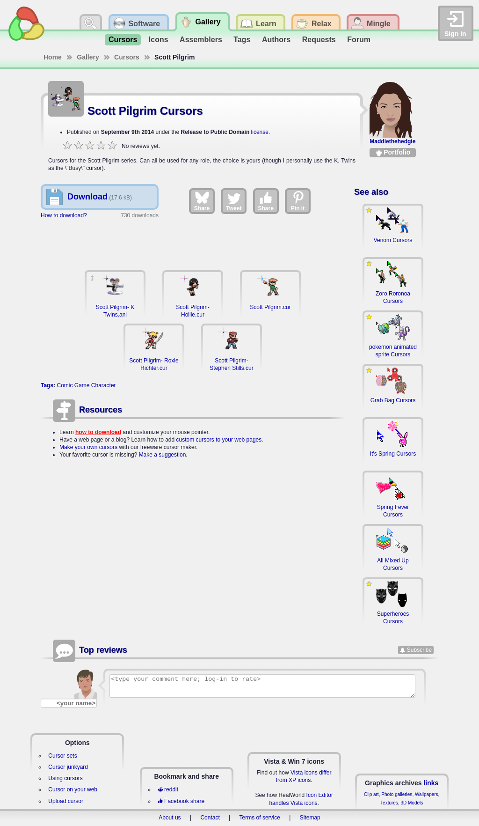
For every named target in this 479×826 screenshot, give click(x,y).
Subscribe (419, 650)
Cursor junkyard (68, 767)
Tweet (233, 201)
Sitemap (310, 817)
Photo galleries (396, 794)
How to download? (64, 215)
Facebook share (181, 801)
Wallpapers (426, 794)
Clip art (371, 794)
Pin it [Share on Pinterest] (297, 201)
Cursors (123, 40)
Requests (319, 40)
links (430, 783)
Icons (158, 40)
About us (170, 817)
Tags (241, 40)
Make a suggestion (162, 454)
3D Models (411, 802)
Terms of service (260, 817)
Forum (358, 40)
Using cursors (65, 778)
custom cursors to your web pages (219, 439)
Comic (65, 385)
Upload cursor (65, 801)
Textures (389, 802)
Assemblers (201, 40)
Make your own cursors (88, 447)
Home (53, 57)
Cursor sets (62, 755)
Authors (276, 40)
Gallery (88, 57)
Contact (209, 817)
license (260, 132)
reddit (168, 789)
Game (82, 385)
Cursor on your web (72, 789)
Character (103, 385)
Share (202, 201)
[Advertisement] (192, 240)
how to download (98, 432)
